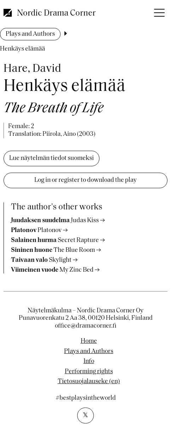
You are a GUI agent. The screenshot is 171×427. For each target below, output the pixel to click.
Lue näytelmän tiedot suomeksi (51, 158)
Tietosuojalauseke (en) (89, 382)
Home (89, 341)
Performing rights (89, 372)
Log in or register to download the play (85, 180)
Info (89, 361)
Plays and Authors (30, 34)
